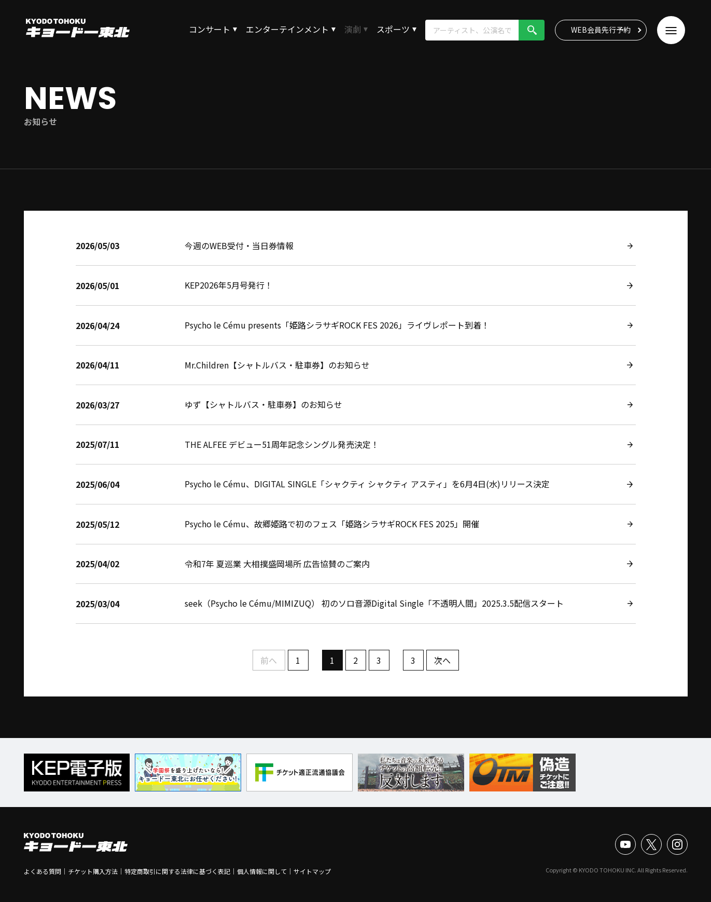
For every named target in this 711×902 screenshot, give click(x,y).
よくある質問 (42, 871)
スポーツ (393, 29)
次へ (442, 660)
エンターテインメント (287, 29)
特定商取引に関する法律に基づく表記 (177, 871)
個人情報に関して (262, 871)
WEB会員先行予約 (601, 29)
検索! (532, 30)
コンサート (209, 29)
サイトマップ (312, 871)
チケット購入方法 (93, 871)
